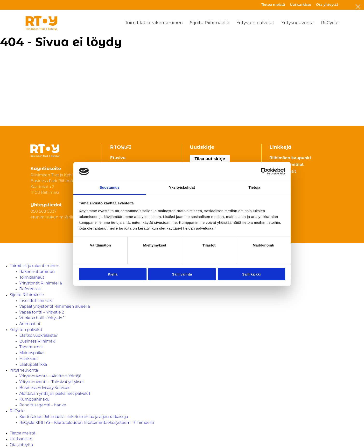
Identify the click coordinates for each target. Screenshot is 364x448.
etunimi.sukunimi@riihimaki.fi (59, 217)
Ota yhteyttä (327, 5)
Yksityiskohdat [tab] (182, 187)
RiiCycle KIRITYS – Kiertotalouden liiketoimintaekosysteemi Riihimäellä (86, 423)
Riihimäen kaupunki (290, 158)
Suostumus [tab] (110, 187)
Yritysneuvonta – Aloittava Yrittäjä (50, 376)
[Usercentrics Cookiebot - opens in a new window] (264, 171)
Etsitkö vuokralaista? (38, 336)
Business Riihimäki (37, 341)
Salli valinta (182, 274)
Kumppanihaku (34, 400)
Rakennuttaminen (37, 272)
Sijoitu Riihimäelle (209, 23)
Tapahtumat (31, 347)
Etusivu (118, 158)
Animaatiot (29, 324)
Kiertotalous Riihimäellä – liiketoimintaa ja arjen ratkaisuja (73, 417)
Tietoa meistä (273, 5)
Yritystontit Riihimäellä (40, 283)
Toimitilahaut (31, 278)
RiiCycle (329, 23)
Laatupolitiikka (33, 365)
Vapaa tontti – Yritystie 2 (41, 312)
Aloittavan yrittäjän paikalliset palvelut (54, 394)
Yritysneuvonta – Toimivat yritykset (51, 382)
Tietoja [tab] (254, 187)
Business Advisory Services (44, 388)
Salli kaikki (251, 274)
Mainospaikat (32, 353)
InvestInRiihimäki (36, 301)
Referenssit (30, 289)
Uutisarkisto (300, 5)
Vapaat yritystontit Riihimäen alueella (54, 307)
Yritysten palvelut (255, 23)
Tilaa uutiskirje (210, 159)
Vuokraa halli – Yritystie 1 (42, 318)
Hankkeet (28, 359)
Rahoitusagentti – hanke (42, 405)
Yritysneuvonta (297, 23)
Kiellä (112, 274)
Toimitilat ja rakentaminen (154, 23)
